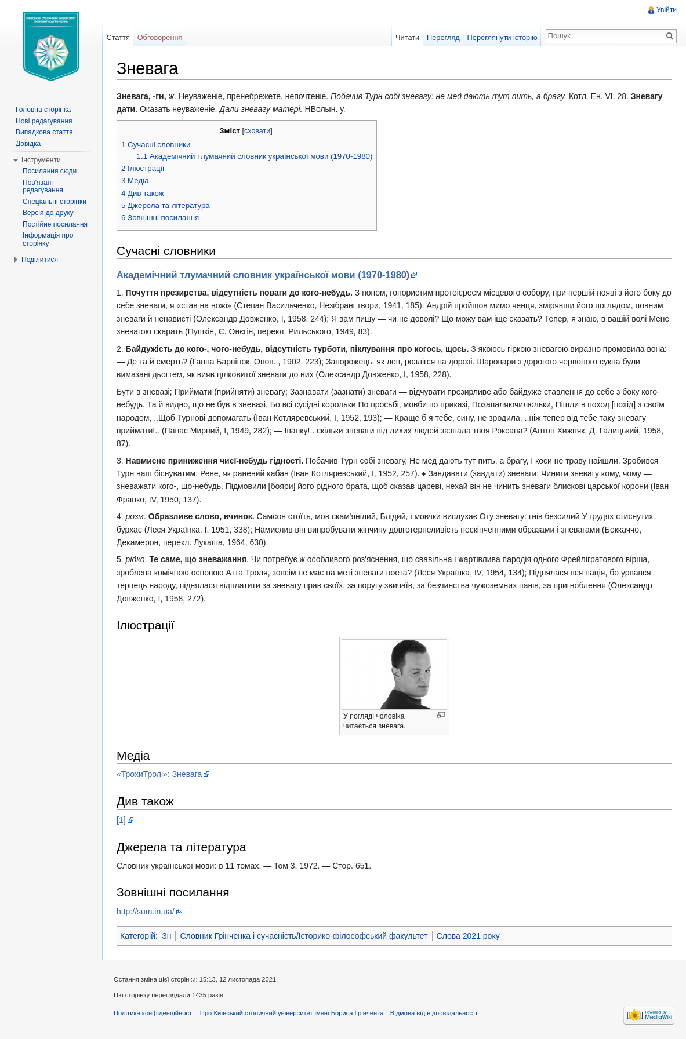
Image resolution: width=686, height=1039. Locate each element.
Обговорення (160, 37)
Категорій (137, 935)
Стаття (117, 37)
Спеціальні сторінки (54, 202)
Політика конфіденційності (154, 1012)
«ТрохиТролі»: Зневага (159, 774)
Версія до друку (48, 213)
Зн (166, 935)
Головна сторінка (43, 109)
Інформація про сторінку (48, 239)
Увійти (666, 10)
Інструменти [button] (41, 160)
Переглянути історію (502, 37)
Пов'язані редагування (43, 186)
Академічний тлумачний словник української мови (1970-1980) (263, 274)
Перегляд (443, 37)
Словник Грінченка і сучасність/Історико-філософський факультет (303, 935)
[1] (121, 820)
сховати (257, 131)
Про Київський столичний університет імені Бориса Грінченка (292, 1012)
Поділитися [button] (39, 260)
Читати (407, 37)
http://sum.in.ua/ (146, 911)
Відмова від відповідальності (433, 1012)
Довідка (28, 144)
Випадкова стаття (44, 132)
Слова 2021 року (468, 935)
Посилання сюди (50, 171)
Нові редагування (44, 121)
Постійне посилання (55, 224)
